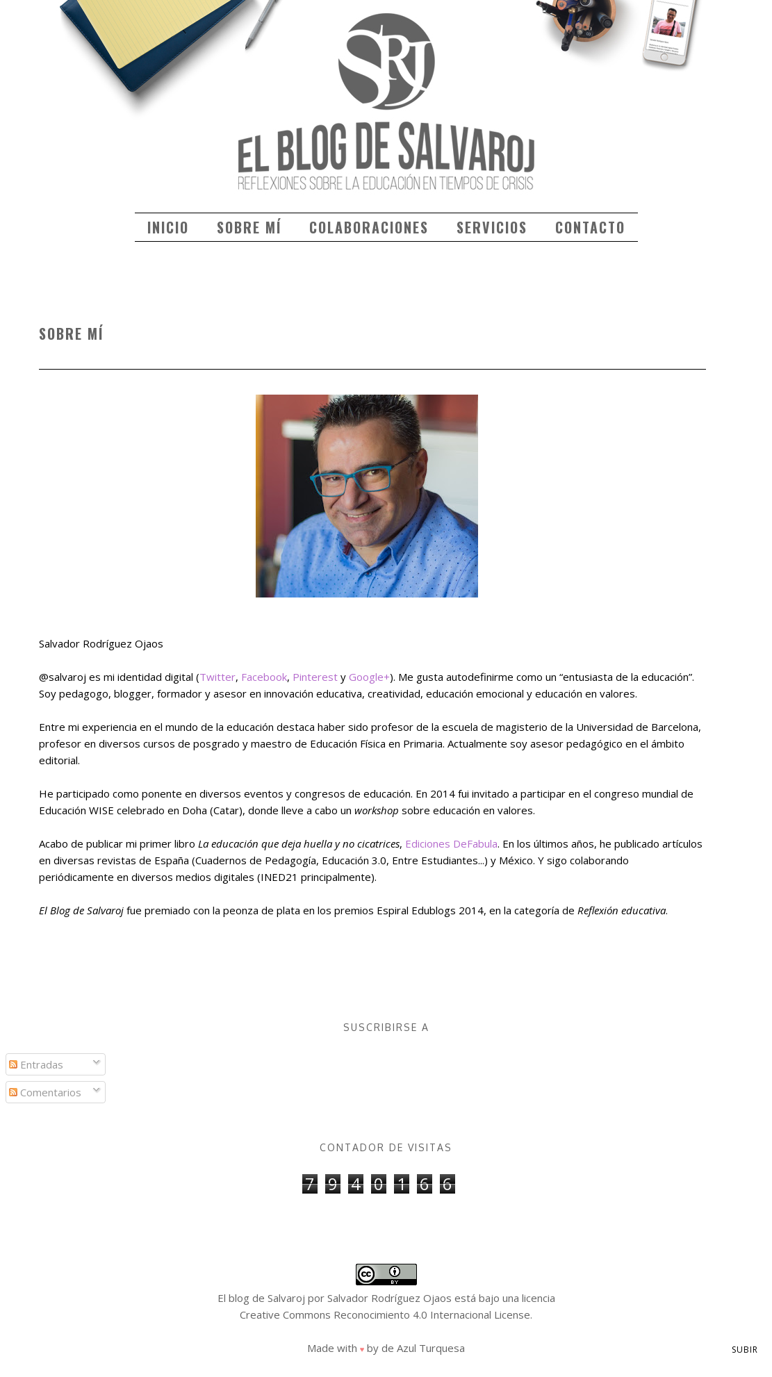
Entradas (36, 1064)
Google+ (369, 677)
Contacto (590, 227)
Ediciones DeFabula (451, 843)
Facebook (264, 677)
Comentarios (45, 1092)
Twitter (217, 677)
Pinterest (315, 677)
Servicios (492, 227)
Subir (745, 1349)
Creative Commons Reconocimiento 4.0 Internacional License (385, 1314)
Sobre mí (249, 227)
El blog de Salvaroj (261, 1298)
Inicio (168, 227)
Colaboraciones (369, 227)
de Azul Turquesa (423, 1348)
